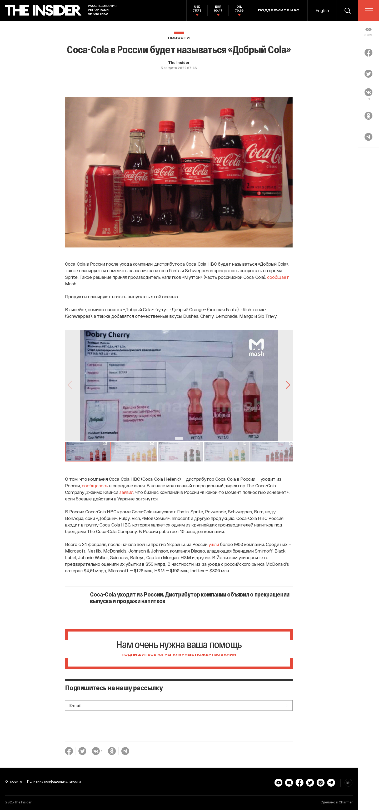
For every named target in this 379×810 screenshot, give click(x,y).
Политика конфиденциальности (54, 781)
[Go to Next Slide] (287, 385)
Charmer (346, 802)
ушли (213, 544)
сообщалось (95, 485)
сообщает (278, 277)
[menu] (369, 10)
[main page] (43, 10)
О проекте (13, 781)
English (322, 10)
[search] (347, 10)
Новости (179, 38)
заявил (126, 492)
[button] (88, 451)
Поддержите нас (279, 10)
